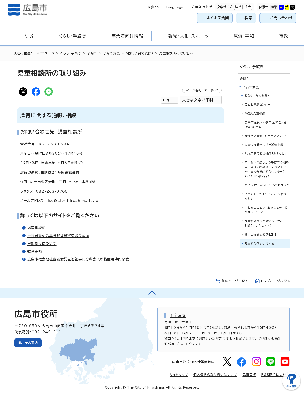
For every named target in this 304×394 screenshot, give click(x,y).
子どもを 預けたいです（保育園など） (266, 196)
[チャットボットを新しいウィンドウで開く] (291, 389)
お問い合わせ (281, 18)
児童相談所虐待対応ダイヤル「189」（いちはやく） (264, 223)
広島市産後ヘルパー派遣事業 (264, 144)
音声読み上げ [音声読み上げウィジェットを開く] (202, 7)
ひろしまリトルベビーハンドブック (267, 185)
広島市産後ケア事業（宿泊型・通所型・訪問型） (265, 124)
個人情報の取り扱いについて (215, 374)
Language (174, 7)
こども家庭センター (257, 104)
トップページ (44, 53)
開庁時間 (178, 315)
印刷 (166, 100)
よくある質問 (218, 18)
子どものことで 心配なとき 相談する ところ (266, 210)
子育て (92, 53)
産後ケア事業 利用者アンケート (266, 136)
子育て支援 (111, 53)
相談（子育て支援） (139, 53)
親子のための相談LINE (261, 234)
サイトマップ (179, 374)
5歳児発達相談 (255, 113)
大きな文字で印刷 (197, 100)
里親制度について (42, 243)
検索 (248, 18)
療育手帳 (34, 251)
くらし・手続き (70, 53)
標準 (238, 7)
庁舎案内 (31, 342)
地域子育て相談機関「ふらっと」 (265, 153)
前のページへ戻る (235, 281)
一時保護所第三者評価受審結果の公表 (58, 235)
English (152, 7)
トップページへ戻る (275, 281)
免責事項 (249, 374)
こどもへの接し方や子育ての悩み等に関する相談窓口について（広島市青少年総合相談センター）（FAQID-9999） (267, 169)
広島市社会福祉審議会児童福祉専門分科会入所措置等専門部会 (78, 259)
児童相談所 (36, 227)
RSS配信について (275, 374)
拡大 (247, 7)
